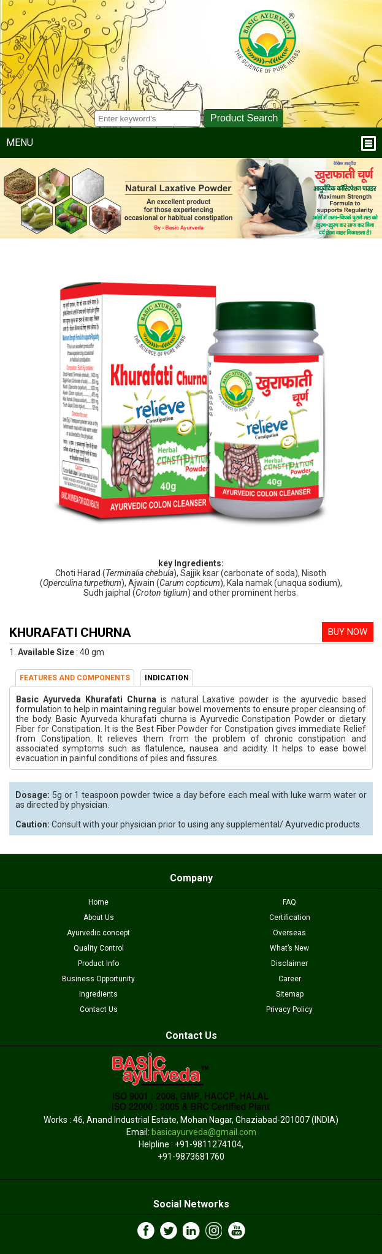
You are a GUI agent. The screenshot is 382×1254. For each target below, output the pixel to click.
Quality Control (99, 948)
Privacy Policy (289, 1009)
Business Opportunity (98, 979)
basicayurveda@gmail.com (203, 1132)
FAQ (289, 902)
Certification (289, 917)
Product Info (98, 963)
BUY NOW (347, 631)
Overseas (289, 933)
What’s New (289, 948)
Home (98, 902)
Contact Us (99, 1009)
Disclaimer (289, 963)
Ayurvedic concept (98, 933)
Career (289, 979)
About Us (98, 917)
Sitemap (290, 994)
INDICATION (167, 678)
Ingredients (98, 994)
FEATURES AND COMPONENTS (75, 678)
